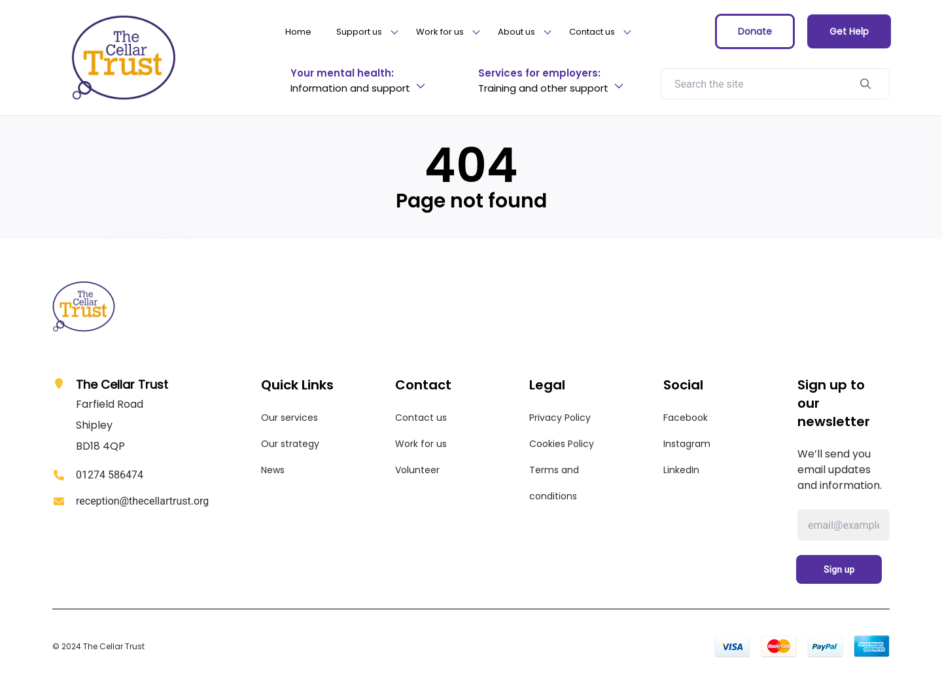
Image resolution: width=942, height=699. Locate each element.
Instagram (686, 443)
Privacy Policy (560, 417)
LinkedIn (681, 469)
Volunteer (417, 469)
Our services (289, 417)
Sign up (839, 569)
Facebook (685, 417)
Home (298, 32)
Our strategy (290, 443)
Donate (755, 31)
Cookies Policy (561, 443)
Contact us (421, 417)
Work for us (421, 443)
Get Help (849, 31)
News (273, 469)
